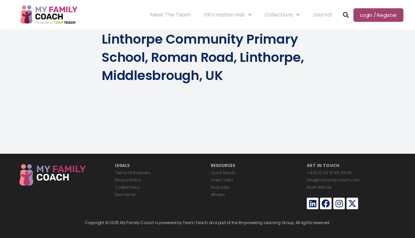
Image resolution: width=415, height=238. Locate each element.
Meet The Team (170, 15)
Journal (322, 15)
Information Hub (228, 15)
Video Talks (222, 180)
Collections (282, 15)
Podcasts (220, 187)
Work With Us (319, 187)
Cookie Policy (127, 187)
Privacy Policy (128, 180)
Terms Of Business (133, 173)
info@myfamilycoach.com (333, 180)
